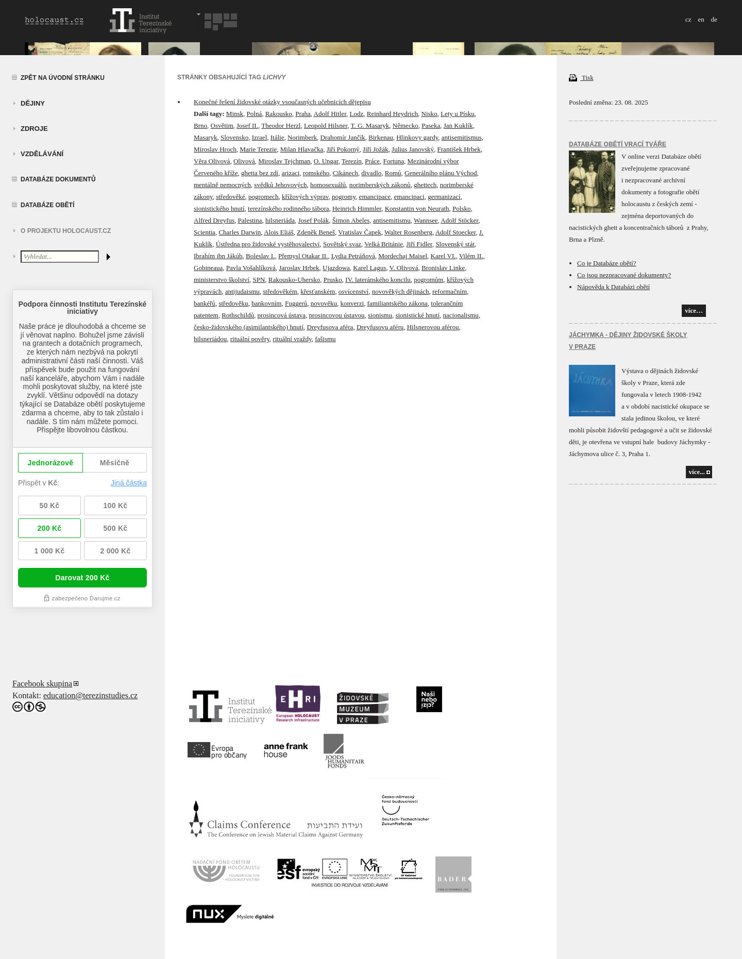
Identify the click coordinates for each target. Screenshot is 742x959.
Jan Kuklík (458, 125)
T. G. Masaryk (369, 125)
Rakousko (278, 113)
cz (688, 19)
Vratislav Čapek (359, 232)
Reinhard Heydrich (392, 113)
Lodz (357, 113)
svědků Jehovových (280, 185)
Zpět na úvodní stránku (63, 77)
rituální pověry (249, 339)
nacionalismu (461, 315)
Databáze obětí (47, 205)
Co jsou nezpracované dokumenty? (624, 275)
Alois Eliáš (278, 232)
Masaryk (205, 137)
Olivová (244, 161)
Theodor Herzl (280, 125)
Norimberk (302, 137)
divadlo (371, 173)
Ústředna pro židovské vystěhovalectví (268, 244)
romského (316, 173)
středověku (233, 303)
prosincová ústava (282, 315)
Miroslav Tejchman (284, 161)
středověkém (280, 291)
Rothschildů (238, 315)
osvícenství (354, 291)
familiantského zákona (397, 303)
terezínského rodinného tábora (288, 208)
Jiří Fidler (419, 244)
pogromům (428, 279)
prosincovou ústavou (337, 315)
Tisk (581, 77)
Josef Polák (313, 220)
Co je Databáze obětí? (606, 263)
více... (697, 472)
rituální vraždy (292, 339)
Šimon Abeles (351, 220)
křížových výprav (305, 196)
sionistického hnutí (219, 208)
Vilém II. (471, 256)
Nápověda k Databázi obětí (613, 287)
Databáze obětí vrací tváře (617, 144)
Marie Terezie (258, 149)
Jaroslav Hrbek (299, 268)
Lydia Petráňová (353, 256)
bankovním (266, 303)
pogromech (263, 196)
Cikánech (345, 173)
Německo (405, 125)
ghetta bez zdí (259, 173)
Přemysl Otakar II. (303, 256)
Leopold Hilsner (325, 125)
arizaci (291, 173)
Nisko (429, 113)
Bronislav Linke (443, 268)
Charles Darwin (239, 232)
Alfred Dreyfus (214, 220)
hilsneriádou (210, 339)
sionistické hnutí (417, 315)
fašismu (325, 339)
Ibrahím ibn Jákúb (218, 256)
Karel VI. (443, 256)
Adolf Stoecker (455, 232)
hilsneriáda (280, 220)
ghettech (425, 185)
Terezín (352, 161)
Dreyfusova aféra (330, 327)
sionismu (380, 315)
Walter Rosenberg (408, 232)
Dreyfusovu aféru (380, 327)
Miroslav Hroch (215, 149)
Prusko (333, 279)
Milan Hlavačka (301, 149)
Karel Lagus (369, 268)
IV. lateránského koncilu (377, 279)
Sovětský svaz (342, 244)
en (701, 19)
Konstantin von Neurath (417, 208)
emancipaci (409, 196)
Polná (254, 113)
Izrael (259, 137)
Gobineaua (208, 268)
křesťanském (317, 291)
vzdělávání (42, 154)
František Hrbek (459, 149)
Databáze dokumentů (58, 179)
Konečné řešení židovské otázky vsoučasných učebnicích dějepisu (282, 102)
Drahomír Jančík (343, 137)
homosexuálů (328, 185)
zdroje (34, 128)
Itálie (277, 137)
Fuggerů (296, 303)
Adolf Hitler (330, 113)
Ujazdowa (336, 268)
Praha (303, 113)
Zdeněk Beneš (316, 232)
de (714, 19)
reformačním (449, 291)
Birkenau (380, 137)
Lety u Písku (458, 113)
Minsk (234, 113)
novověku (324, 303)
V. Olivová (403, 268)
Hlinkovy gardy (417, 137)
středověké (230, 196)
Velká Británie (383, 244)
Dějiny (33, 103)
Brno (200, 125)
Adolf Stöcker (459, 220)
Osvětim (222, 125)
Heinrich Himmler (356, 208)
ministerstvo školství (221, 279)
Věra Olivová (212, 161)
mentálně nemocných (222, 185)
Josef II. (247, 125)
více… (694, 310)
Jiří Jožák (375, 149)
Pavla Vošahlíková (251, 268)
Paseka (430, 125)
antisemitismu (392, 220)
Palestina (250, 220)
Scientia (204, 232)
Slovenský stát (454, 244)
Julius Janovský (413, 149)
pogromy (344, 196)
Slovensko (234, 137)
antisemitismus (462, 137)
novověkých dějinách (400, 291)
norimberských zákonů (380, 185)
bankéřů (204, 303)
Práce (372, 161)
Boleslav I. (260, 256)
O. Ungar (326, 161)
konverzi (352, 303)
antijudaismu (242, 291)
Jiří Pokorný (343, 149)
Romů (393, 173)
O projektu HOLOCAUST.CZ (66, 230)
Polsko (461, 208)
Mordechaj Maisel (402, 256)
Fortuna (393, 161)
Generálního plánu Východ (440, 173)
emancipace (375, 196)
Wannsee (426, 220)
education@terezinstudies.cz (90, 695)
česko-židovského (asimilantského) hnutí (248, 327)
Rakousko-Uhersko (294, 279)
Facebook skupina (42, 683)
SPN (258, 279)
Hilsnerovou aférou (433, 327)
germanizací (444, 196)
